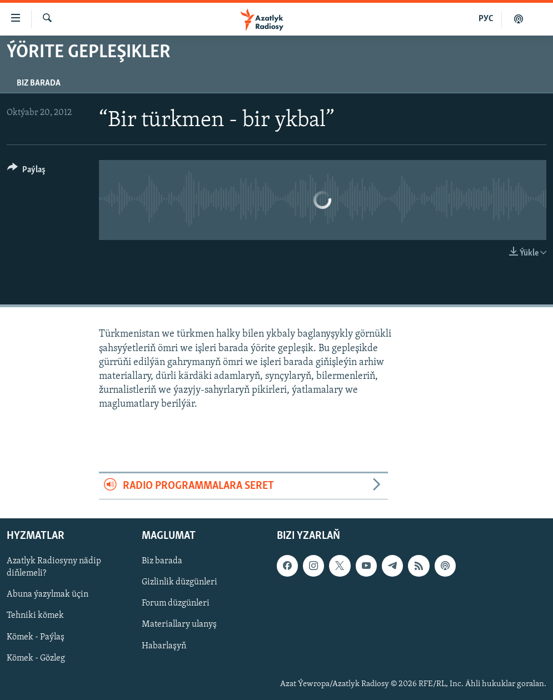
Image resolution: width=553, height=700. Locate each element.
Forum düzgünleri (176, 603)
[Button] (26, 171)
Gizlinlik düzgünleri (179, 582)
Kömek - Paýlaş (35, 636)
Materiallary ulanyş (179, 624)
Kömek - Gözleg (36, 657)
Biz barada (39, 83)
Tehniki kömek (35, 615)
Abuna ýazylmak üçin (47, 594)
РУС (486, 18)
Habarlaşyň (164, 645)
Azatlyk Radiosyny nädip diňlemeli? (54, 567)
